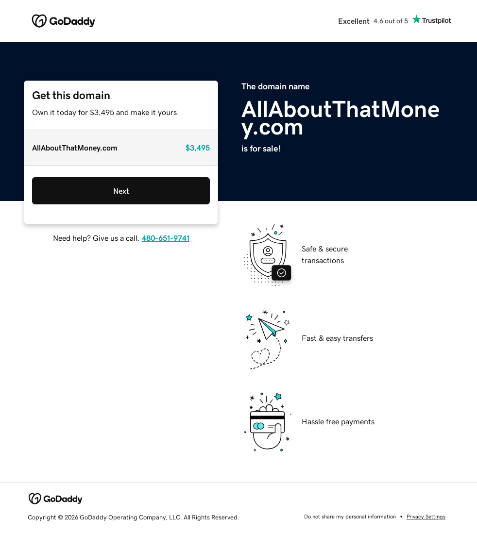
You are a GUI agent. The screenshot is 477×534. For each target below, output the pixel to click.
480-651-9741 (165, 238)
